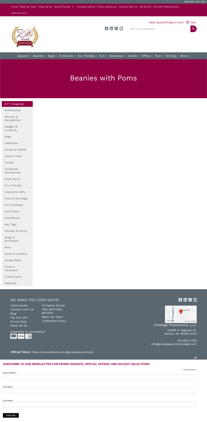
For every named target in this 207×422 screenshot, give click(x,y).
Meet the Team (28, 6)
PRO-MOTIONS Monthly (166, 6)
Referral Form (19, 13)
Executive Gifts (15, 192)
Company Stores (86, 6)
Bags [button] (51, 56)
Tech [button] (158, 56)
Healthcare (12, 218)
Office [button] (146, 56)
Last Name (8, 400)
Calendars (11, 143)
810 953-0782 (187, 340)
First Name (8, 387)
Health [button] (132, 56)
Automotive (13, 110)
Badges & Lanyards (11, 128)
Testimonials (19, 305)
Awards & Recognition (13, 118)
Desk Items (12, 179)
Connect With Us (128, 6)
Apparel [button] (22, 56)
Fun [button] (101, 56)
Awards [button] (38, 56)
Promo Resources (107, 6)
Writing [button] (171, 56)
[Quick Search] (158, 29)
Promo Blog (18, 321)
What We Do (45, 6)
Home (14, 6)
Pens (8, 247)
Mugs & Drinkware (12, 239)
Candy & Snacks (15, 149)
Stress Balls (13, 260)
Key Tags (10, 224)
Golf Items (12, 211)
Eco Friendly (86, 56)
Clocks (9, 162)
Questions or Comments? (28, 331)
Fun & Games (14, 205)
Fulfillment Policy (54, 321)
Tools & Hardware (11, 268)
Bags (8, 136)
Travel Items (13, 276)
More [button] (183, 56)
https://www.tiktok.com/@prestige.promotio (63, 352)
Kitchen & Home (16, 231)
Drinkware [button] (66, 56)
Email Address (10, 373)
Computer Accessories (13, 170)
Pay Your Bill (18, 317)
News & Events (62, 6)
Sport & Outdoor (16, 253)
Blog (13, 313)
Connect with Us (21, 309)
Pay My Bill (145, 6)
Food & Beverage (16, 198)
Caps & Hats (13, 156)
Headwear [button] (116, 56)
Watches (10, 283)
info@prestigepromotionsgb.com (174, 344)
